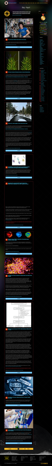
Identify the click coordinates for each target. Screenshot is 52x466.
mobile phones (18, 225)
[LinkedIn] (44, 463)
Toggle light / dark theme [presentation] (47, 1)
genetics (16, 370)
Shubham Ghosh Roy (9, 175)
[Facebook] (41, 463)
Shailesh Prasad (43, 75)
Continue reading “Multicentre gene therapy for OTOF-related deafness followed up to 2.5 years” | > (18, 368)
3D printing (41, 39)
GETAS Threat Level (7, 458)
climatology (12, 96)
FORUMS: (31, 460)
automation (41, 51)
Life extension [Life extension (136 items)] (45, 29)
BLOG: (21, 458)
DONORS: (31, 458)
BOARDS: (40, 458)
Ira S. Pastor (42, 99)
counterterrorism (42, 63)
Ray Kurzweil (41, 42)
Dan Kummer (42, 82)
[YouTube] (45, 463)
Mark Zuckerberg (42, 45)
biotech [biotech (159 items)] (45, 24)
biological (41, 54)
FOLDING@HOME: (32, 459)
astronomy (41, 50)
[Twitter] (42, 463)
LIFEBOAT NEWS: (22, 456)
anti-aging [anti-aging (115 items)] (45, 22)
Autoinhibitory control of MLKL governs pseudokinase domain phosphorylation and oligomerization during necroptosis (19, 167)
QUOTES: (40, 460)
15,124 (25, 449)
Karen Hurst (42, 79)
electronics (15, 96)
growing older (30, 434)
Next (28, 449)
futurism (13, 175)
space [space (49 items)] (40, 33)
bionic (40, 55)
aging (40, 46)
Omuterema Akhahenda (42, 84)
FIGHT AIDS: (13, 459)
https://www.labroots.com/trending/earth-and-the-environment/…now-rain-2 (16, 128)
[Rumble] (47, 463)
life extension (15, 440)
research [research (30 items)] (43, 32)
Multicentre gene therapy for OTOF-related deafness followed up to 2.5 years (20, 329)
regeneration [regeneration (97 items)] (41, 32)
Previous (10, 449)
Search (47, 13)
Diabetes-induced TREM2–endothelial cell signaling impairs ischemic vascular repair (18, 240)
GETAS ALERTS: (40, 456)
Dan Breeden (42, 74)
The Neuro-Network (9, 370)
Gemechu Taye (43, 77)
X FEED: (12, 458)
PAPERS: (22, 460)
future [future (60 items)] (45, 26)
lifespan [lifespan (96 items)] (40, 30)
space (12, 44)
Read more (18, 47)
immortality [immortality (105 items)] (42, 28)
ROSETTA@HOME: (13, 460)
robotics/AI (15, 402)
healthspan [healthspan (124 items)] (44, 27)
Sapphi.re (16, 463)
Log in (14, 15)
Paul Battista (9, 440)
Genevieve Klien (9, 402)
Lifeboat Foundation (9, 463)
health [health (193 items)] (41, 27)
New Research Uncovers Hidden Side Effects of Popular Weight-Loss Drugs (19, 398)
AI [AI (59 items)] (41, 22)
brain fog (22, 432)
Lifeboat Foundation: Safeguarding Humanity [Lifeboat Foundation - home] (10, 3)
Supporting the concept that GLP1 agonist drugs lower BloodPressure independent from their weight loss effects (18, 183)
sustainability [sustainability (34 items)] (42, 33)
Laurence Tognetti (9, 44)
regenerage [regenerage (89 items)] (44, 31)
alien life (41, 47)
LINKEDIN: (31, 456)
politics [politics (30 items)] (40, 31)
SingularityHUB (42, 111)
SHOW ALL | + (41, 101)
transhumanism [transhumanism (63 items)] (42, 34)
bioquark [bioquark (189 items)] (42, 24)
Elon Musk (41, 43)
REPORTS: (22, 459)
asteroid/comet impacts (43, 49)
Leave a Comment (14, 44)
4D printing (41, 40)
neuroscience (16, 296)
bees (40, 52)
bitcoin (40, 57)
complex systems (42, 61)
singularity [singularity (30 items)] (46, 32)
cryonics (41, 64)
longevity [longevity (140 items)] (43, 30)
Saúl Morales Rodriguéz (42, 71)
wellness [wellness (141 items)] (45, 34)
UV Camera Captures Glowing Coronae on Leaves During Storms (19, 72)
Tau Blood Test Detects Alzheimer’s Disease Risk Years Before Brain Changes (20, 276)
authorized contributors (18, 15)
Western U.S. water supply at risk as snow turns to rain (17, 123)
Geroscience (41, 107)
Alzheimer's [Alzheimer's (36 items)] (43, 22)
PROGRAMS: (40, 459)
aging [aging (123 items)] (40, 22)
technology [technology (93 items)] (45, 33)
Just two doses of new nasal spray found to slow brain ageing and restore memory (19, 430)
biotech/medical (13, 225)
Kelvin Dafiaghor (43, 78)
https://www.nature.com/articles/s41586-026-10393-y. (13, 366)
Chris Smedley (42, 100)
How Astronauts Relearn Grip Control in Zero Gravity (17, 39)
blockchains (41, 58)
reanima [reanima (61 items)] (42, 31)
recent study (30, 132)
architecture (41, 48)
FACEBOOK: (13, 456)
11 (22, 449)
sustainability (15, 148)
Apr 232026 (6, 39)
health (16, 225)
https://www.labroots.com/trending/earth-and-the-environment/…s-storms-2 (16, 76)
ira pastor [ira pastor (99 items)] (41, 29)
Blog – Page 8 (26, 7)
